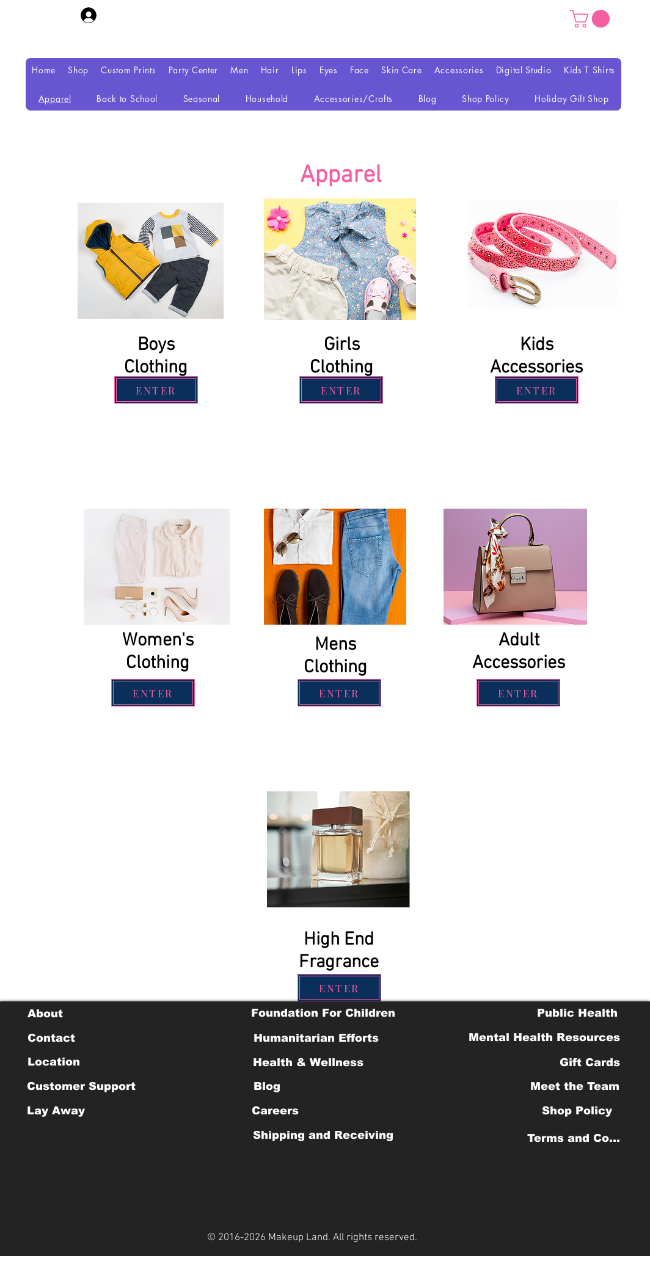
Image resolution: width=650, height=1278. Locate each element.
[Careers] (275, 1110)
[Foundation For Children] (323, 1013)
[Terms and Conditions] (577, 1138)
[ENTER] (156, 390)
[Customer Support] (81, 1086)
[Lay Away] (56, 1110)
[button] (592, 18)
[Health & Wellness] (308, 1062)
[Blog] (266, 1086)
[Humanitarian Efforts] (316, 1038)
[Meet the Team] (574, 1086)
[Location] (53, 1062)
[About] (45, 1013)
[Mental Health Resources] (544, 1037)
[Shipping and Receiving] (322, 1135)
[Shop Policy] (577, 1110)
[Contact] (51, 1038)
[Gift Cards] (589, 1062)
